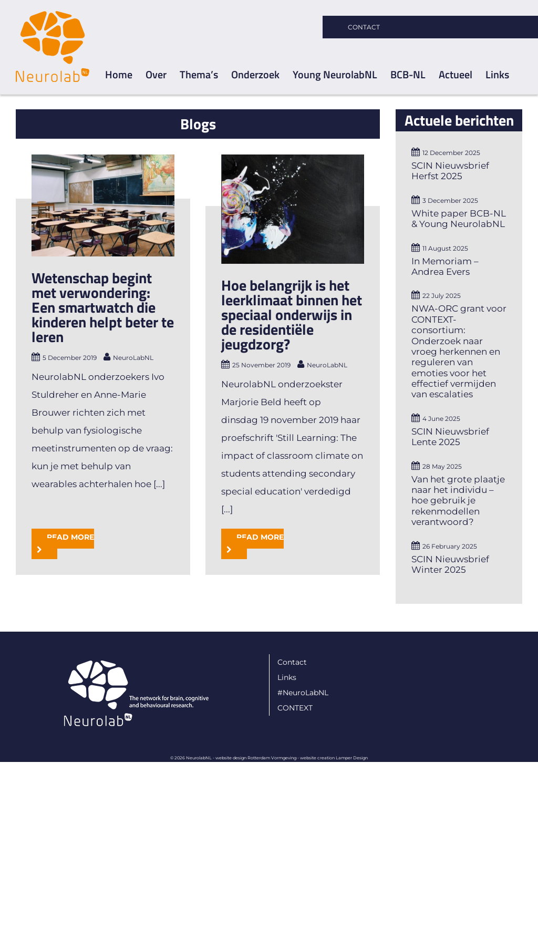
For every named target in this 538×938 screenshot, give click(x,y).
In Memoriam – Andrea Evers (445, 266)
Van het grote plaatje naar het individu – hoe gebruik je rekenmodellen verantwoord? (458, 501)
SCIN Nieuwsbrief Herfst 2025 (450, 170)
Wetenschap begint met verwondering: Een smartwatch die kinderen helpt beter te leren (103, 307)
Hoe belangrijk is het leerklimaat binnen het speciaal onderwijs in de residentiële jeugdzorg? (289, 314)
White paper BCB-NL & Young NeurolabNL (458, 218)
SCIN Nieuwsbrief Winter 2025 (450, 564)
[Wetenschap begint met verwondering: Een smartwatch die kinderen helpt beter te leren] (103, 205)
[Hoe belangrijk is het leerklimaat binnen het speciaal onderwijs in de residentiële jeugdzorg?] (290, 209)
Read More (70, 512)
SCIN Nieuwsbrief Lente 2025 (450, 436)
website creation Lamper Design (334, 798)
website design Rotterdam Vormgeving (255, 798)
